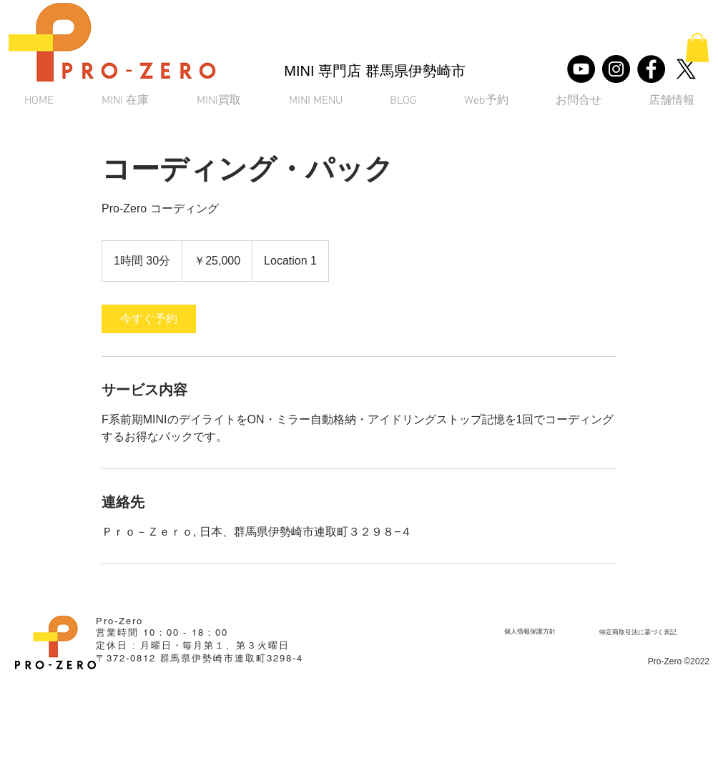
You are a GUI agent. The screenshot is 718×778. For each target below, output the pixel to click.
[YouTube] (581, 69)
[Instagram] (616, 69)
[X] (686, 69)
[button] (697, 47)
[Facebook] (651, 69)
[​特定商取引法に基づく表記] (637, 632)
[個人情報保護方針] (530, 631)
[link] (149, 319)
